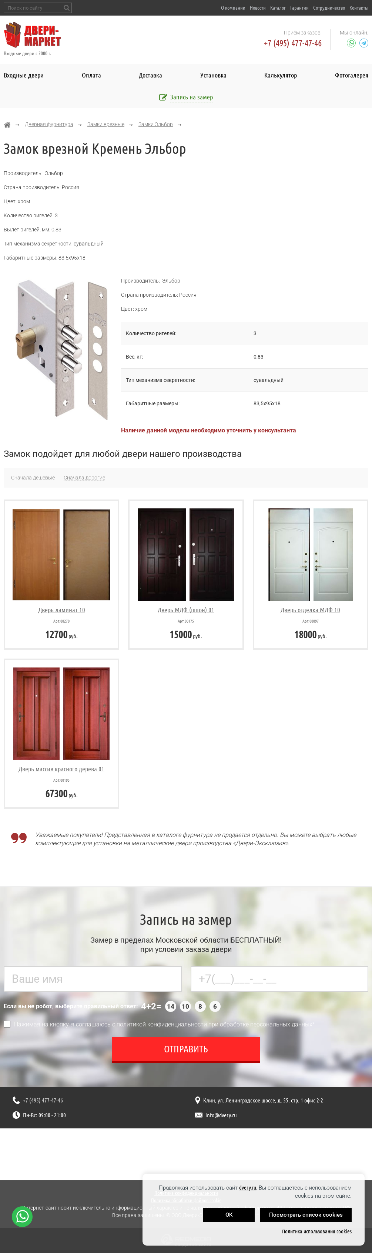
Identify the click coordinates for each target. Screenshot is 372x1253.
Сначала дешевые (33, 478)
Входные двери (24, 75)
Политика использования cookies (317, 1231)
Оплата (91, 75)
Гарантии (299, 8)
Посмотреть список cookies (306, 1214)
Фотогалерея (351, 75)
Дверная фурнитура (49, 124)
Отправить (186, 1052)
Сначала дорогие (84, 478)
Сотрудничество (329, 8)
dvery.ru (247, 1187)
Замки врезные (105, 124)
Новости (258, 8)
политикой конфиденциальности (162, 1027)
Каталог (278, 8)
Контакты (358, 8)
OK (228, 1214)
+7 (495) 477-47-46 (293, 43)
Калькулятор (280, 75)
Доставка (150, 75)
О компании (233, 8)
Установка (213, 75)
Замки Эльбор (155, 124)
